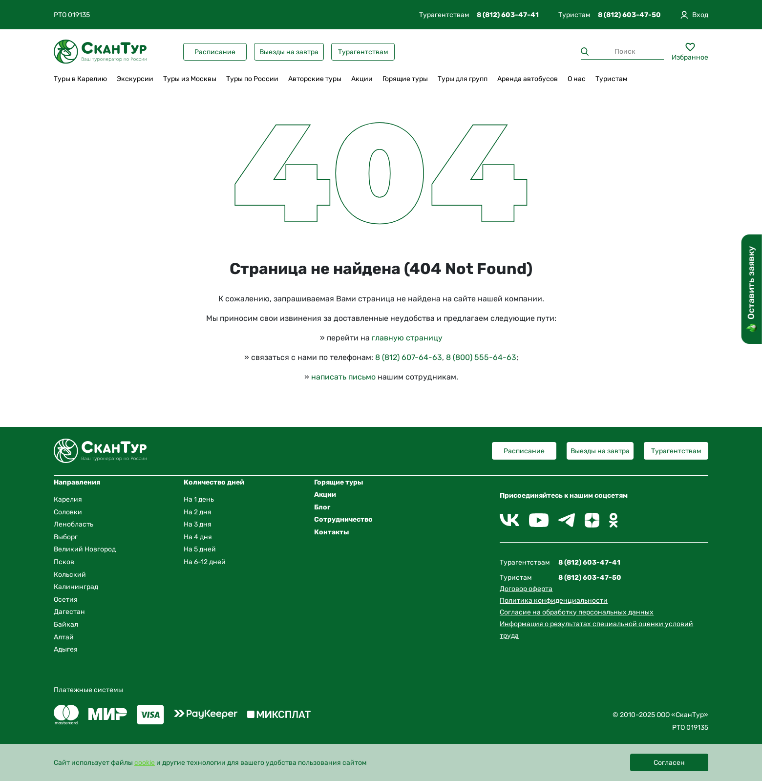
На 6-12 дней (205, 562)
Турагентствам (363, 52)
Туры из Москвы (189, 79)
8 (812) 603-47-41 (508, 15)
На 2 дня (198, 512)
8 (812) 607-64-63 (408, 357)
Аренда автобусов (527, 79)
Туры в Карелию (80, 79)
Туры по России (252, 79)
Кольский (70, 574)
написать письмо (343, 376)
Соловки (68, 512)
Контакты (331, 532)
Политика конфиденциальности (554, 600)
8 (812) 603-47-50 (629, 15)
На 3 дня (198, 524)
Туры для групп (462, 79)
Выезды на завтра (288, 52)
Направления (77, 482)
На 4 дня (198, 537)
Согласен (669, 763)
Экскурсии (135, 79)
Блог (322, 507)
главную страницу (407, 337)
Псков (64, 562)
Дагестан (69, 612)
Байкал (66, 624)
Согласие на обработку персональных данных (577, 612)
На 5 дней (200, 549)
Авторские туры (314, 79)
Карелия (68, 499)
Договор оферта (526, 589)
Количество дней (214, 482)
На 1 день (199, 499)
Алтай (64, 637)
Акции (362, 79)
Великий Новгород (85, 549)
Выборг (66, 537)
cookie (144, 763)
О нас (577, 79)
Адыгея (66, 649)
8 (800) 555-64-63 (481, 357)
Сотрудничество (343, 519)
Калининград (76, 587)
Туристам (611, 79)
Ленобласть (73, 524)
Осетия (66, 599)
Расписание (214, 52)
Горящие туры (405, 79)
